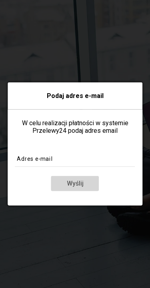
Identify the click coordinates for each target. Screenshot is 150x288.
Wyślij (75, 183)
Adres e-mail (35, 159)
